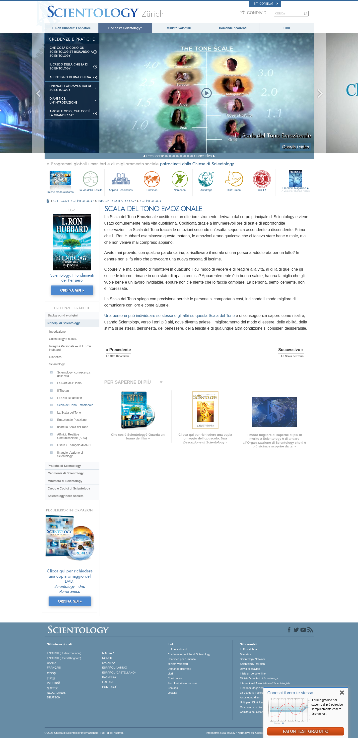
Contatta (173, 687)
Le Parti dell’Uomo (69, 383)
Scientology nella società (65, 496)
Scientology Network (252, 659)
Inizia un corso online (253, 673)
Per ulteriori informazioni (182, 683)
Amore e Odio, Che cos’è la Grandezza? (70, 113)
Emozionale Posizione (72, 420)
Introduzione (57, 331)
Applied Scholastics (121, 180)
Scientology (57, 364)
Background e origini (63, 315)
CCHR (261, 180)
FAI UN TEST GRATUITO (305, 731)
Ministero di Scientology (65, 481)
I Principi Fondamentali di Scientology (70, 88)
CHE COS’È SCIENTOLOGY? (74, 200)
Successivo (203, 156)
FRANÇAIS (54, 667)
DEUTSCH (53, 697)
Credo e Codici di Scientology (69, 488)
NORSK (107, 658)
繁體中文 (52, 687)
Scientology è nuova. (63, 339)
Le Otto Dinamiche (69, 398)
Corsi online (175, 678)
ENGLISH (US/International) (64, 653)
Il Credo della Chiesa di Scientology (69, 66)
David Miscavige (250, 668)
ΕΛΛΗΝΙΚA (109, 677)
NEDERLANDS (56, 692)
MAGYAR (108, 653)
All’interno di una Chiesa (70, 77)
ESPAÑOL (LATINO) (114, 667)
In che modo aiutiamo (60, 191)
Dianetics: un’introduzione (63, 100)
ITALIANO (108, 681)
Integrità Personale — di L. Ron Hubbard (70, 348)
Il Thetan (63, 390)
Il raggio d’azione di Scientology (70, 454)
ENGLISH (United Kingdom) (64, 658)
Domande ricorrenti (233, 28)
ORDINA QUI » (72, 290)
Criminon (152, 180)
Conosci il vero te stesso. (290, 692)
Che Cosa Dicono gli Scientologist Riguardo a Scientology (71, 52)
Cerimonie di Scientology (66, 473)
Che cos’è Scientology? (125, 28)
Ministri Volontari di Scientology (259, 678)
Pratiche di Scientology (64, 466)
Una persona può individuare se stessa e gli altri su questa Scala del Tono (169, 315)
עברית (51, 673)
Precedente (155, 156)
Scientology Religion (252, 663)
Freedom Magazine (295, 189)
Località (172, 692)
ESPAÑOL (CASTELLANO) (119, 672)
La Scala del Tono (69, 412)
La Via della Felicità (90, 180)
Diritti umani (233, 180)
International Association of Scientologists (265, 683)
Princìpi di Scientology (64, 323)
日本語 (51, 678)
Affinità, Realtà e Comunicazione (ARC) (72, 436)
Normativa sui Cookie (251, 732)
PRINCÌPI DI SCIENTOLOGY (117, 200)
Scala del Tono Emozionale (75, 405)
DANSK (52, 662)
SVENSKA (108, 662)
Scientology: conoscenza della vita (73, 374)
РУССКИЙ (53, 682)
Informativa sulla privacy (220, 732)
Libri (287, 28)
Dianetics (55, 357)
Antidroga (206, 180)
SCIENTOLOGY (150, 200)
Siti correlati (266, 3)
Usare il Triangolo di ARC (74, 445)
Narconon (179, 180)
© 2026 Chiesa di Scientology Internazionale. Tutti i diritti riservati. (84, 732)
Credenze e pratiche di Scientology (189, 654)
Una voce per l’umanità (182, 659)
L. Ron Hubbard (177, 649)
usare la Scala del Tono (72, 427)
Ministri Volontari (179, 28)
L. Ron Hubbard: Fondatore (71, 28)
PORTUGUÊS (110, 686)
